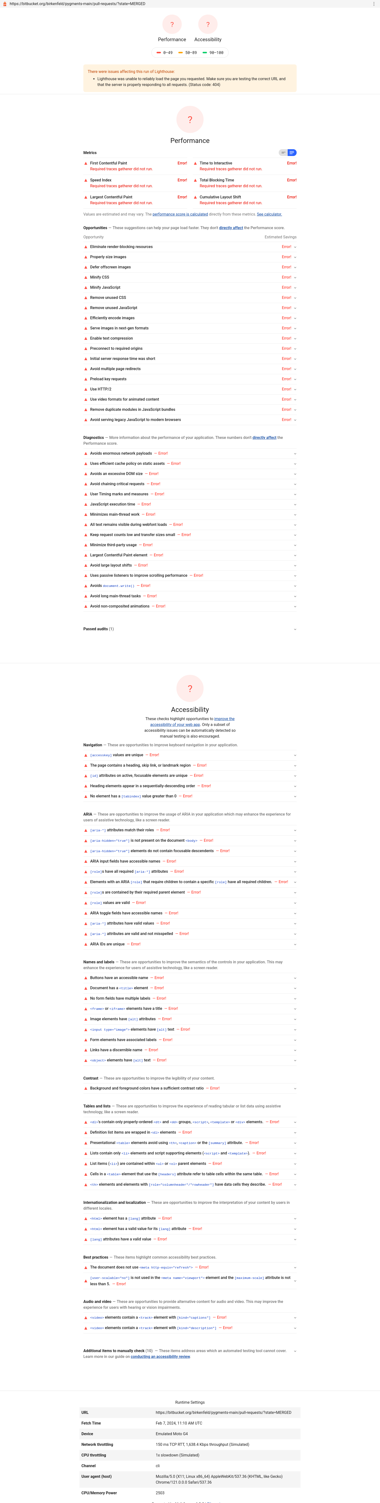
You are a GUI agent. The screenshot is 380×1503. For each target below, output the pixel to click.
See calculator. (269, 214)
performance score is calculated (180, 214)
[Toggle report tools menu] (374, 4)
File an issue (217, 1496)
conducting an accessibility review (160, 1348)
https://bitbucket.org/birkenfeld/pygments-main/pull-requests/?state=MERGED (77, 3)
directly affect (231, 228)
